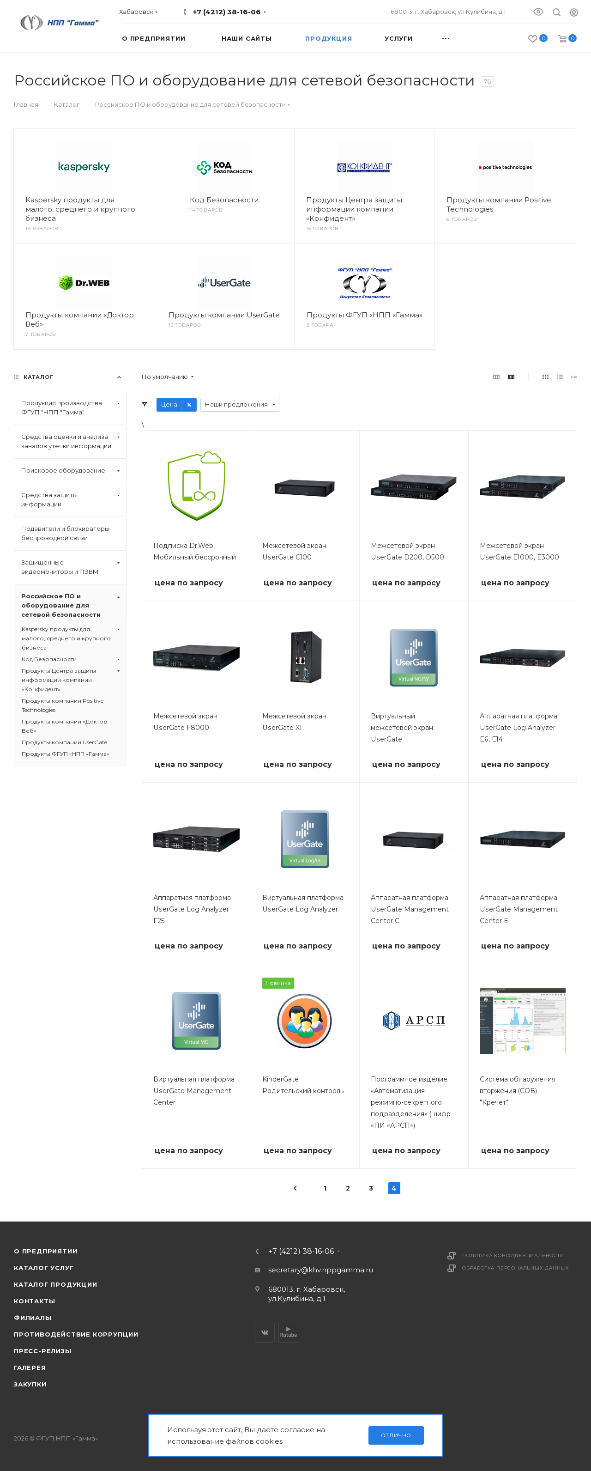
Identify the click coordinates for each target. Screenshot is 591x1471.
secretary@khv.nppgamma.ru (320, 1269)
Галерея (30, 1367)
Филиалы (33, 1317)
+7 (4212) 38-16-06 (227, 11)
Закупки (30, 1384)
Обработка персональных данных (515, 1268)
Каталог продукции (55, 1284)
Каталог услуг (43, 1267)
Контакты (34, 1301)
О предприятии (45, 1251)
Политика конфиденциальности (513, 1255)
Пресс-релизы (43, 1351)
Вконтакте (265, 1333)
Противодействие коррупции (76, 1334)
